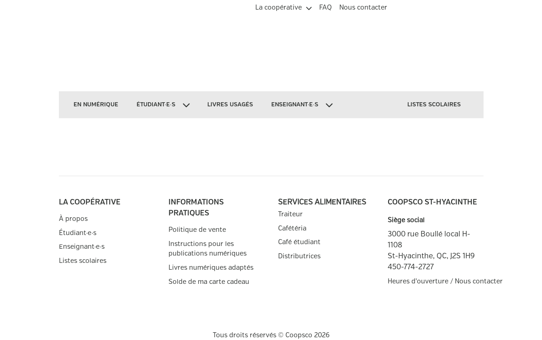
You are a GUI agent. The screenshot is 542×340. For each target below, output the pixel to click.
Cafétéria (292, 228)
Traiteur (290, 214)
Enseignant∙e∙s (82, 246)
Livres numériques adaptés (210, 267)
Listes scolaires (82, 260)
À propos (73, 218)
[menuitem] (284, 6)
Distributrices (299, 256)
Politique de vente (197, 229)
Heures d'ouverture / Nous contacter (436, 281)
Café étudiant (299, 242)
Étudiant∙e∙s (78, 233)
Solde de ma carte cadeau (208, 281)
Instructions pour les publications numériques (207, 249)
